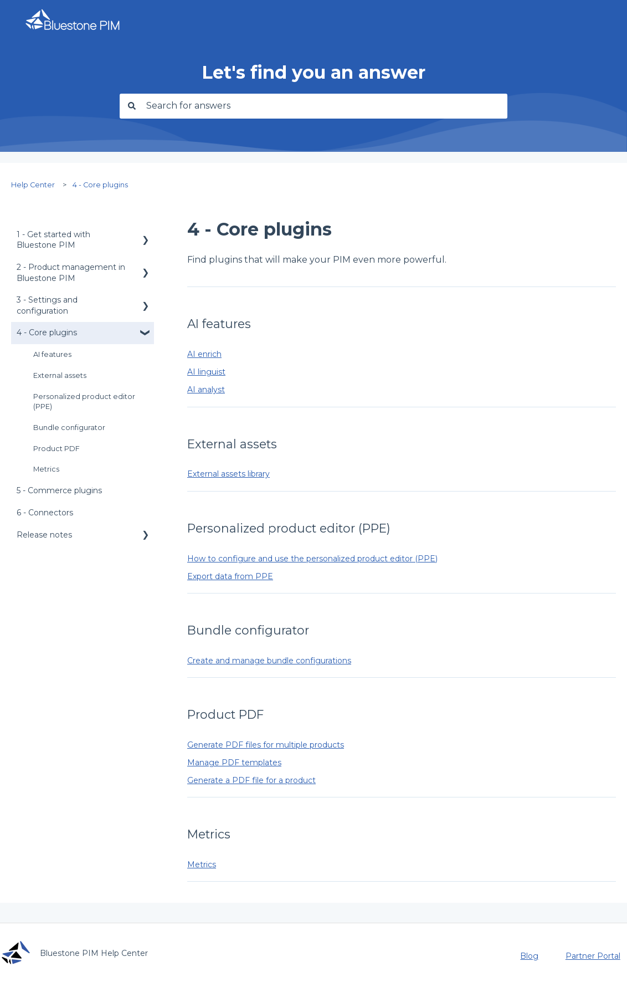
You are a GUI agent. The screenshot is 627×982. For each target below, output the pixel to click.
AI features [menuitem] (52, 354)
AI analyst (206, 390)
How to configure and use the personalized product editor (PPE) (312, 559)
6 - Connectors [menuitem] (45, 513)
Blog (529, 956)
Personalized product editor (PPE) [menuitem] (84, 401)
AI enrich (204, 354)
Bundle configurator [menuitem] (69, 427)
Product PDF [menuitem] (56, 448)
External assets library (228, 474)
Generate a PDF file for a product (251, 780)
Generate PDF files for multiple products (265, 745)
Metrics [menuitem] (46, 469)
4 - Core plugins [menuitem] (47, 332)
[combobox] (324, 106)
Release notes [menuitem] (44, 535)
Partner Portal (593, 956)
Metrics (201, 865)
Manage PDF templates (234, 763)
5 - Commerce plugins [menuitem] (59, 490)
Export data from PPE (230, 576)
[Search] (130, 106)
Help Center (33, 185)
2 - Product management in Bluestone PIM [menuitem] (71, 272)
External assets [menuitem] (59, 375)
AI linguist (206, 372)
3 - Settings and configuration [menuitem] (47, 305)
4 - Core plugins (100, 185)
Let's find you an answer (313, 72)
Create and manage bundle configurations (269, 661)
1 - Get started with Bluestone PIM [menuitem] (53, 239)
